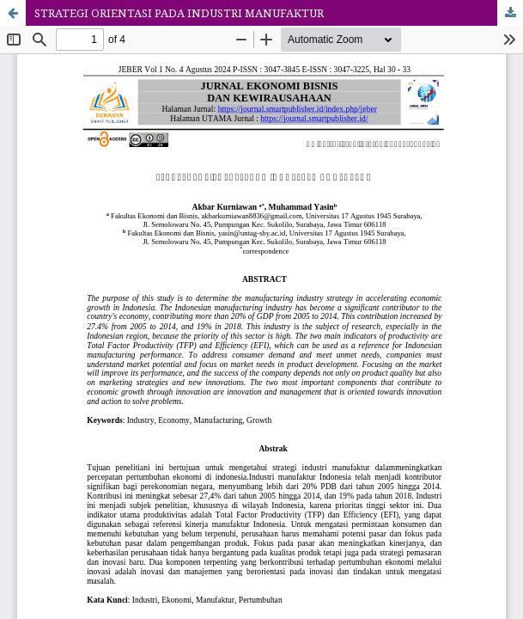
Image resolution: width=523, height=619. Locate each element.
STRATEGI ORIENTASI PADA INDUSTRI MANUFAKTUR (179, 13)
